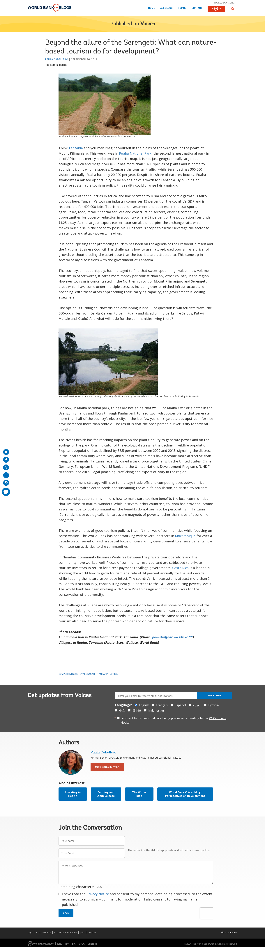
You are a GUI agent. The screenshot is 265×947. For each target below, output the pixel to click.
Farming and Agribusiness (106, 794)
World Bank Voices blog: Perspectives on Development (185, 794)
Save (66, 913)
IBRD (59, 943)
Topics (182, 8)
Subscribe (214, 695)
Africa (114, 674)
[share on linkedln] (6, 475)
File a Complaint (229, 932)
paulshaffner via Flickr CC (172, 637)
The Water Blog (139, 794)
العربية (197, 705)
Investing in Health (73, 794)
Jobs (82, 932)
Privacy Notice (97, 894)
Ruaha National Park (135, 153)
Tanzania (75, 148)
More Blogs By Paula (107, 767)
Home (151, 8)
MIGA (81, 943)
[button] (232, 8)
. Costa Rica (180, 568)
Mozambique (185, 536)
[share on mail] (6, 452)
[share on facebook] (6, 460)
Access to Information (65, 932)
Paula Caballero (56, 59)
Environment (87, 674)
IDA (67, 943)
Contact (197, 8)
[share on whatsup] (6, 483)
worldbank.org (224, 2)
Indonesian (156, 710)
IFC (74, 943)
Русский (214, 705)
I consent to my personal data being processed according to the (173, 720)
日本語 (136, 710)
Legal (30, 932)
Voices (147, 24)
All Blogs (166, 8)
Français (162, 705)
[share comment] (6, 492)
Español (180, 705)
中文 (122, 710)
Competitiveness (68, 674)
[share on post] (6, 467)
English (63, 64)
